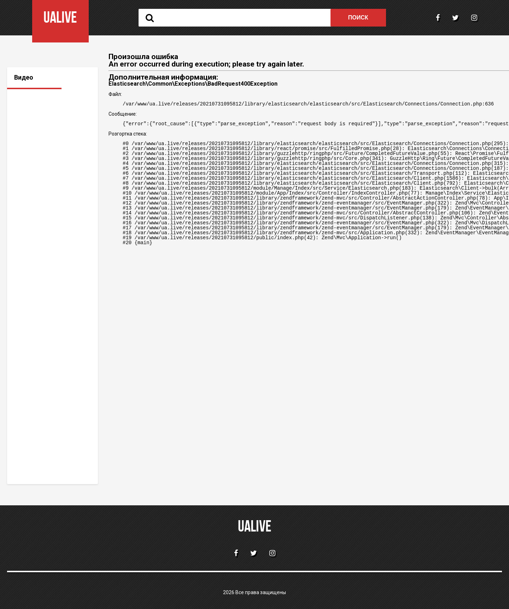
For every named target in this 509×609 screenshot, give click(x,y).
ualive (254, 527)
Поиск (358, 18)
